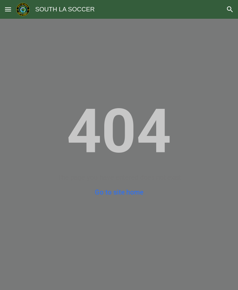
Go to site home (119, 192)
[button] (8, 9)
